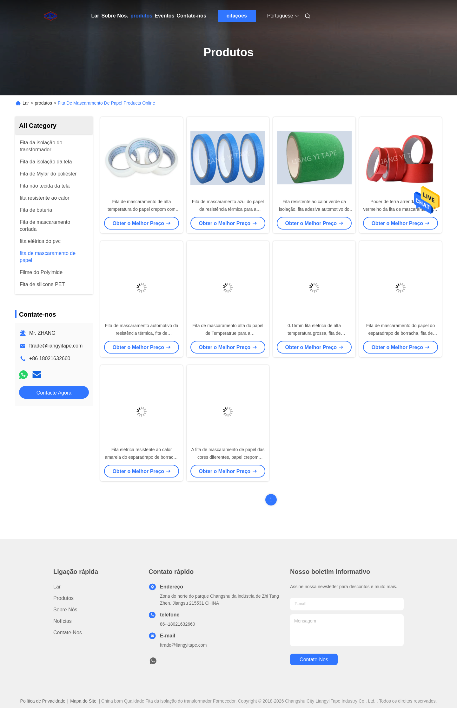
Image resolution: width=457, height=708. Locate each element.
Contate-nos (191, 15)
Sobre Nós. (114, 15)
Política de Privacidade (42, 701)
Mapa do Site (83, 701)
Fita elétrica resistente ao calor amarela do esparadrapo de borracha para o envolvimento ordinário (141, 457)
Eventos (164, 15)
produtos (141, 15)
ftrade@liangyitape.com (56, 345)
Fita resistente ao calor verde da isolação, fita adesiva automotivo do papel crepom (314, 209)
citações (237, 15)
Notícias (62, 621)
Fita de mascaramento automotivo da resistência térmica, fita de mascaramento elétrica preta (141, 333)
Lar (95, 15)
